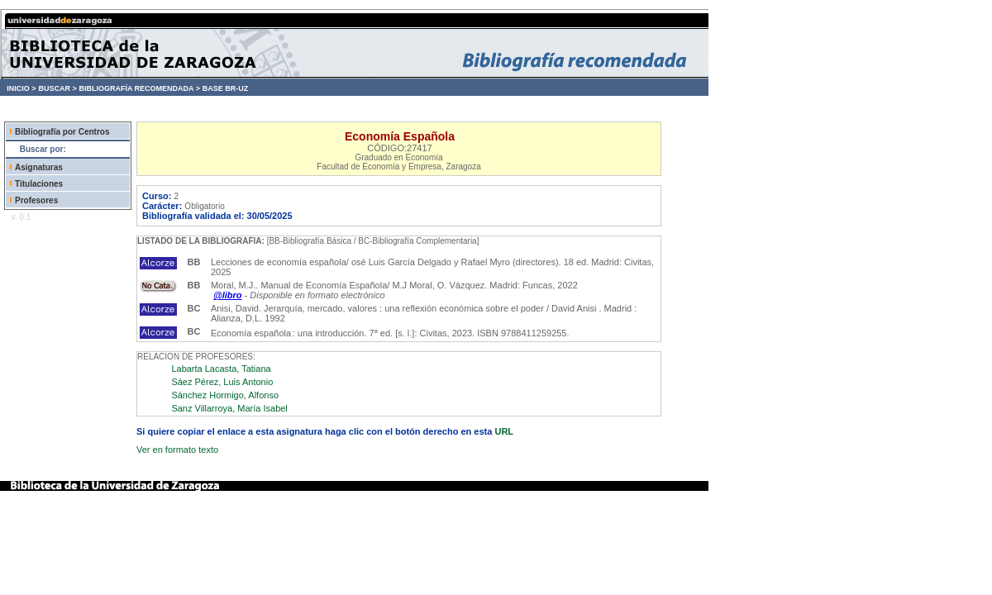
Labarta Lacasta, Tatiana (220, 369)
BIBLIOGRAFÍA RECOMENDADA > (139, 88)
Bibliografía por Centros (62, 131)
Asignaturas (39, 167)
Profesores (36, 200)
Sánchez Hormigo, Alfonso (225, 395)
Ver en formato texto (177, 450)
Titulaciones (39, 183)
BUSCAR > (57, 88)
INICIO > (21, 88)
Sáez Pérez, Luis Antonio (222, 382)
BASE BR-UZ (226, 88)
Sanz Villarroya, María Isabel (229, 408)
